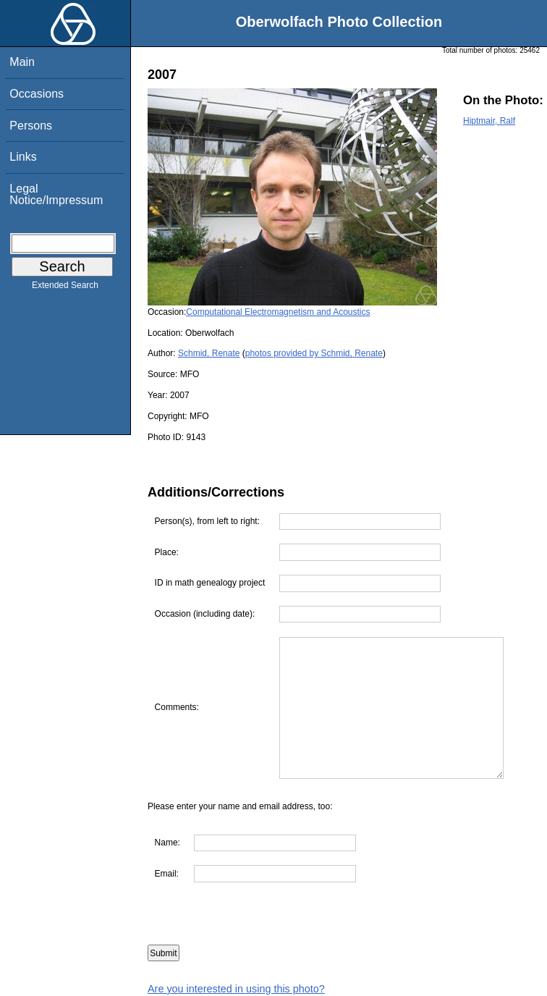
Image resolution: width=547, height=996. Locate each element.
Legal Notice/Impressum (56, 194)
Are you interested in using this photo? (236, 989)
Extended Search (65, 288)
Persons (30, 125)
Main (22, 62)
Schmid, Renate (208, 353)
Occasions (36, 94)
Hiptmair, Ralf (489, 121)
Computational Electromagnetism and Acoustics (278, 312)
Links (22, 157)
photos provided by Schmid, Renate (314, 353)
